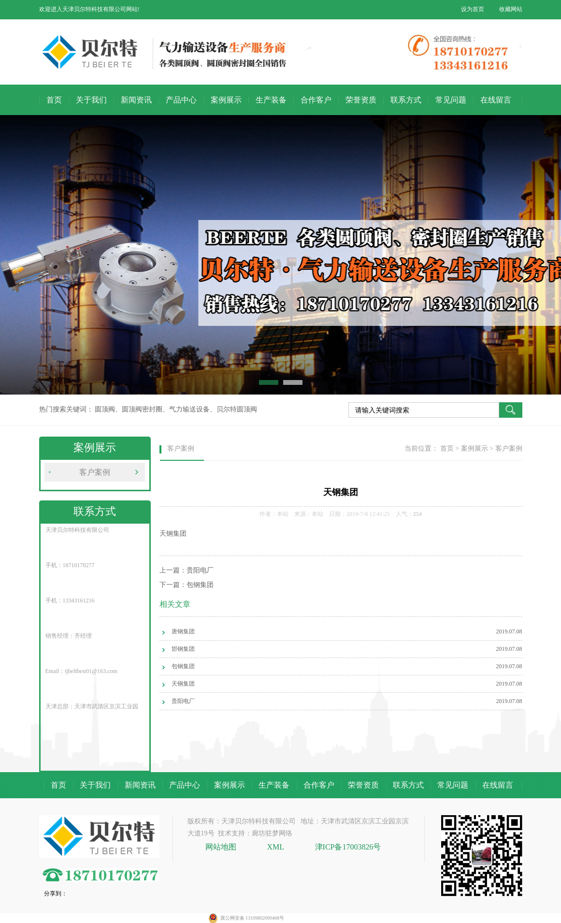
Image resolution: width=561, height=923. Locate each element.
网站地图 (221, 847)
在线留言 (495, 100)
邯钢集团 (183, 648)
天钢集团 (183, 683)
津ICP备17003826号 (348, 847)
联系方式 (405, 100)
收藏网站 (510, 9)
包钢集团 (200, 584)
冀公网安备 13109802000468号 (252, 918)
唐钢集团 (183, 631)
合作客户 (316, 100)
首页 (54, 100)
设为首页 (472, 9)
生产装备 (271, 100)
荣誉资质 (360, 100)
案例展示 (226, 100)
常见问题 (450, 100)
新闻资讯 (136, 100)
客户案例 (94, 472)
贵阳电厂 (200, 570)
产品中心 (181, 100)
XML (276, 847)
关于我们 (91, 100)
